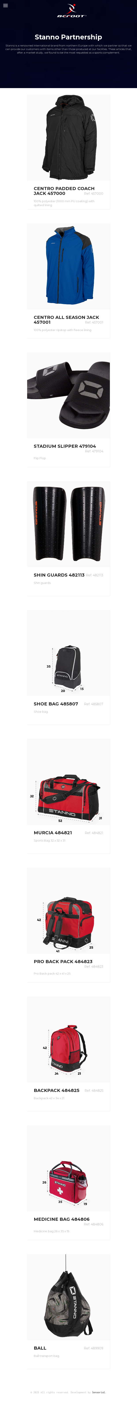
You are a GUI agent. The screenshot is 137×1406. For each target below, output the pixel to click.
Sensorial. (99, 1392)
